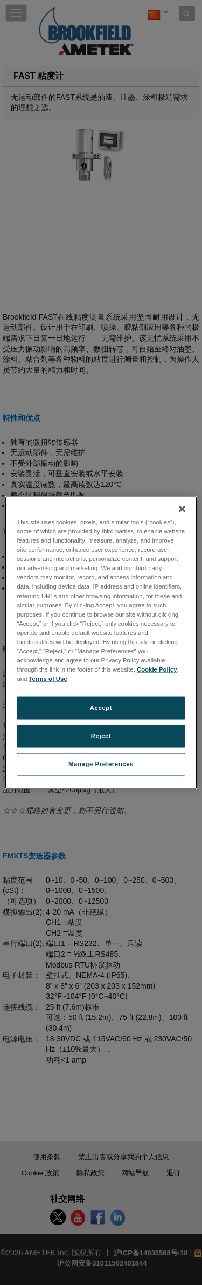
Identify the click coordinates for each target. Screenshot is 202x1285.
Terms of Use (48, 678)
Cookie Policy (157, 669)
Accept (101, 708)
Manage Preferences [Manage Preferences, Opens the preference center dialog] (101, 764)
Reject (101, 736)
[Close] (182, 509)
